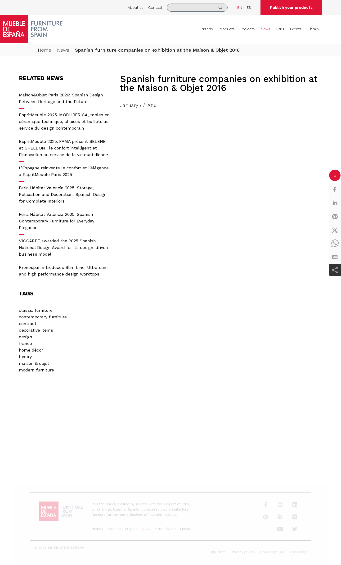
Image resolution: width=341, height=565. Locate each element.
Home (44, 51)
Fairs (280, 29)
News (265, 29)
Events (295, 29)
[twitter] (335, 230)
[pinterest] (335, 216)
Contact (155, 7)
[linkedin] (335, 203)
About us (136, 7)
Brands (207, 29)
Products (227, 29)
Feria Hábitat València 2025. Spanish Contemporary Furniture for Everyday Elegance (56, 221)
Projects (247, 29)
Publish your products (291, 7)
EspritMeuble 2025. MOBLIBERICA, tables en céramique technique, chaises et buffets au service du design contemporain (64, 121)
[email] (335, 257)
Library (313, 29)
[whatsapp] (335, 243)
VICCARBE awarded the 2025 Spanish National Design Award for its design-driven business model (63, 247)
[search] (197, 8)
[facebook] (335, 189)
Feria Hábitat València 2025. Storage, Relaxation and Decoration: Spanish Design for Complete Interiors (63, 194)
